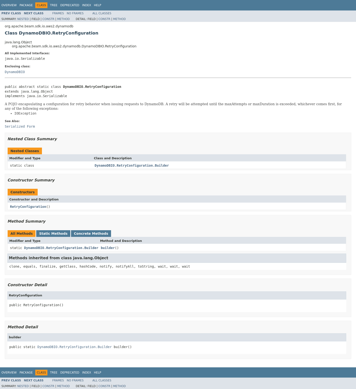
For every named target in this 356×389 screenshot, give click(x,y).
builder (108, 248)
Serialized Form (20, 126)
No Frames (75, 13)
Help (97, 5)
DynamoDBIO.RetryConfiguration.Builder (132, 165)
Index (86, 5)
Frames (58, 13)
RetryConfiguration (28, 207)
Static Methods (53, 233)
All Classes (101, 13)
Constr (48, 19)
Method (63, 19)
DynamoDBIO (15, 72)
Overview (9, 5)
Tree (53, 5)
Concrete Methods (91, 233)
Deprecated (69, 5)
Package (26, 5)
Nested (23, 19)
